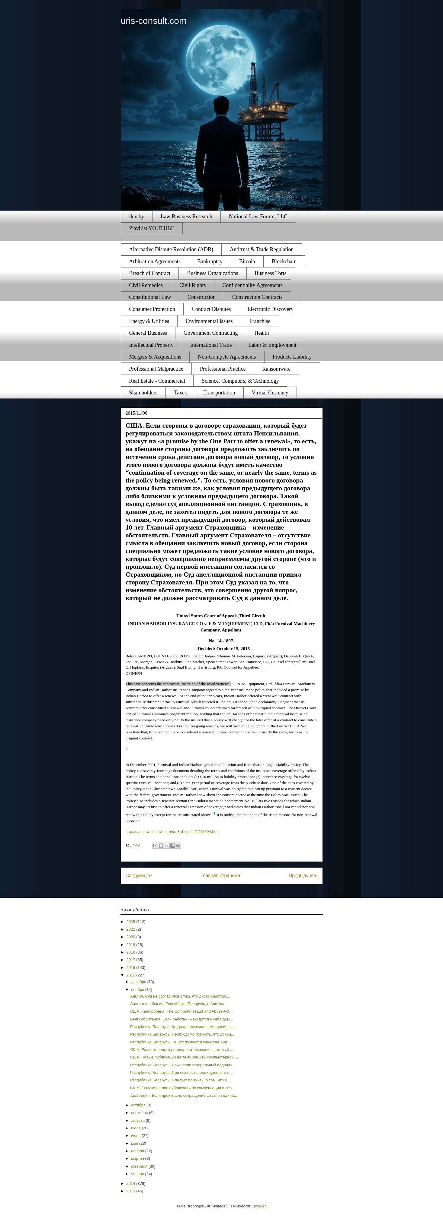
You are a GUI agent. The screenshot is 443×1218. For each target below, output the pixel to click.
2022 (131, 929)
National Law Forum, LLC (258, 217)
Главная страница (220, 875)
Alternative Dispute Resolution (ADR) (171, 249)
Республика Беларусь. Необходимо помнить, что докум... (182, 1034)
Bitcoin (247, 261)
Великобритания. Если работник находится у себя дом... (181, 1019)
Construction (202, 297)
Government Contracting (211, 333)
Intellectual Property (151, 345)
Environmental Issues (209, 321)
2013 (131, 1191)
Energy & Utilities (149, 321)
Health (261, 333)
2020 (131, 937)
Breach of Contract (150, 273)
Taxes (180, 393)
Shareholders (143, 393)
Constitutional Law (150, 297)
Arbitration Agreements (155, 261)
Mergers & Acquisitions (155, 357)
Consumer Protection (152, 309)
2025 (131, 921)
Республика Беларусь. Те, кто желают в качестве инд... (180, 1042)
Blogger (259, 1206)
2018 (131, 952)
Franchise (260, 321)
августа (138, 1120)
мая (135, 1143)
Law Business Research (186, 217)
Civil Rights (192, 285)
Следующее (139, 875)
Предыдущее (303, 875)
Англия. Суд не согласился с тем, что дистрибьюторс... (180, 996)
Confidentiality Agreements (253, 285)
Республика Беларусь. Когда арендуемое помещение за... (183, 1026)
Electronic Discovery (270, 309)
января (138, 1174)
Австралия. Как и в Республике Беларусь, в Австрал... (179, 1003)
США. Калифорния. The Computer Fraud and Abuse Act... (181, 1011)
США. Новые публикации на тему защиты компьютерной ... (184, 1057)
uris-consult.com (154, 21)
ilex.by (136, 217)
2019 (131, 944)
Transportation (219, 393)
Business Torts (271, 273)
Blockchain (284, 261)
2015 (131, 975)
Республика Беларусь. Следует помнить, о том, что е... (180, 1080)
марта (137, 1158)
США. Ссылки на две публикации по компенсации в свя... (182, 1088)
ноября (138, 989)
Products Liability (292, 357)
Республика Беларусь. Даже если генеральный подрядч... (183, 1065)
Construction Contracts (257, 297)
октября (138, 1105)
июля (136, 1128)
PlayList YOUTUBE (152, 228)
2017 (131, 959)
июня (136, 1135)
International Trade (211, 345)
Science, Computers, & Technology (240, 381)
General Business (148, 333)
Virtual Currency (270, 393)
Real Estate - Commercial (157, 381)
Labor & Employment (272, 345)
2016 (131, 967)
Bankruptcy (210, 261)
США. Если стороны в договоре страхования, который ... (181, 1049)
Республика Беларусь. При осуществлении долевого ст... (182, 1072)
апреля (138, 1151)
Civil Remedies (146, 285)
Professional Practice (223, 369)
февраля (140, 1166)
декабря (139, 981)
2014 (131, 1183)
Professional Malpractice (156, 369)
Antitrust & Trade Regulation (262, 249)
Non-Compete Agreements (227, 357)
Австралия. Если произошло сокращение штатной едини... (183, 1095)
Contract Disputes (211, 309)
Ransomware (276, 369)
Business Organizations (212, 273)
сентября (140, 1112)
